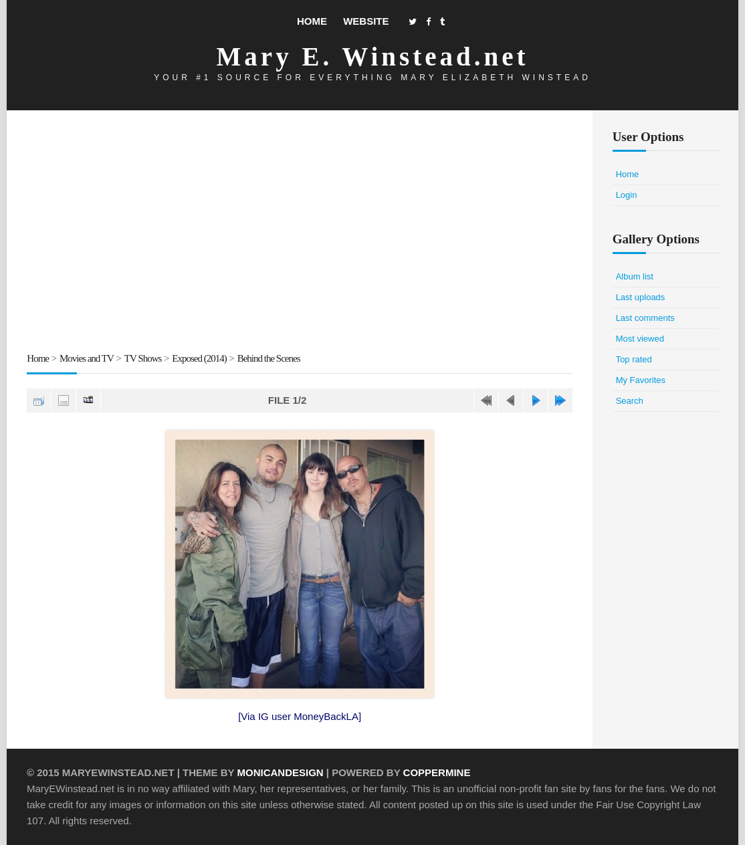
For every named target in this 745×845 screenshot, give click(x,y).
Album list (634, 276)
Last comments (645, 318)
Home (312, 21)
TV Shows (143, 358)
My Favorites (640, 380)
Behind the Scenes (268, 358)
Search (629, 401)
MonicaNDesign (280, 772)
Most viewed (640, 339)
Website (366, 21)
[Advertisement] (299, 233)
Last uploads (640, 297)
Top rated (634, 359)
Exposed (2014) (199, 358)
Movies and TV (87, 358)
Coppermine (437, 772)
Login (626, 195)
